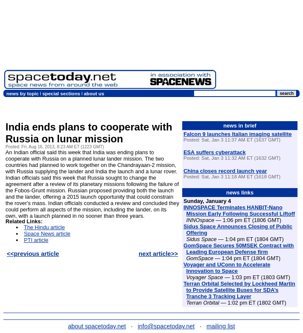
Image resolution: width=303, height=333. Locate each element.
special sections (61, 93)
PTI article (36, 240)
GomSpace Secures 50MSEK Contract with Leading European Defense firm (238, 248)
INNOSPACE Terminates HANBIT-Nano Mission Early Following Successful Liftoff (239, 210)
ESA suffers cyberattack (214, 152)
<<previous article (33, 253)
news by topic (22, 93)
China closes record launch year (225, 171)
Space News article (47, 233)
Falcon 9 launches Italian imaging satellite (237, 134)
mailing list (220, 326)
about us (94, 93)
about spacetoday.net (97, 326)
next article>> (158, 253)
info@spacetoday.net (166, 326)
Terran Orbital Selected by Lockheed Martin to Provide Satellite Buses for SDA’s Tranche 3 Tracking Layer (239, 290)
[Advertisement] (259, 46)
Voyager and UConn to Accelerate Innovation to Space (226, 267)
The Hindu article (44, 227)
